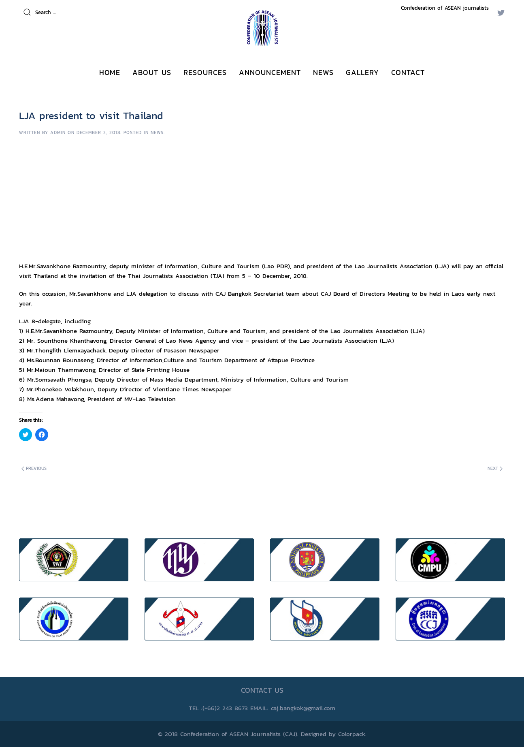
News (157, 132)
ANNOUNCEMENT (270, 72)
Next (495, 468)
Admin (58, 132)
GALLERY (362, 72)
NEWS (323, 72)
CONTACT (408, 72)
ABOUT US (151, 72)
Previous (34, 468)
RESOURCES (205, 72)
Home (109, 72)
